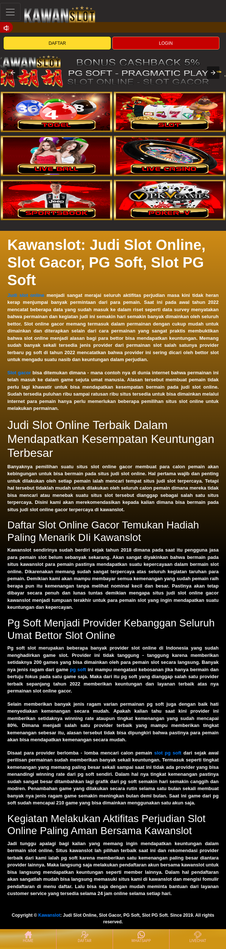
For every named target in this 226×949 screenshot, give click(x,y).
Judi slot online (25, 295)
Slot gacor (19, 372)
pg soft (78, 669)
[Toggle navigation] (10, 12)
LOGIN (165, 43)
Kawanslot (49, 915)
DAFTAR (57, 43)
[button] (13, 72)
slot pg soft (167, 753)
